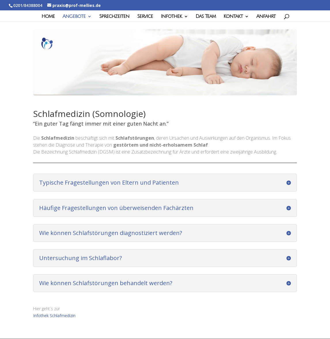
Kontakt (233, 16)
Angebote (74, 16)
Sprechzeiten (114, 16)
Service (145, 16)
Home (48, 16)
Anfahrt (266, 16)
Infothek (171, 16)
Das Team (206, 16)
